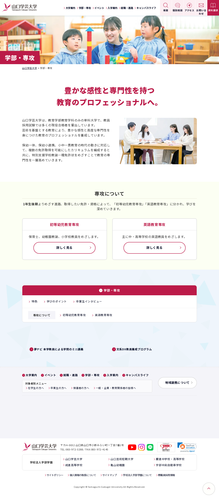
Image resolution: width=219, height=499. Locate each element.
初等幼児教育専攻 (74, 315)
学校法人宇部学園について (137, 481)
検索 (165, 10)
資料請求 (213, 10)
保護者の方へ (81, 394)
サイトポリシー (55, 481)
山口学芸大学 (29, 68)
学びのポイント (57, 301)
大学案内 (70, 8)
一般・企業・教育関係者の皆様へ (116, 394)
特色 (34, 301)
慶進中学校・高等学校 (170, 466)
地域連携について (177, 389)
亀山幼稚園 (117, 471)
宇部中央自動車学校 (169, 471)
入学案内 (112, 8)
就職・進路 (127, 8)
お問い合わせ (201, 12)
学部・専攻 (85, 8)
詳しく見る (64, 247)
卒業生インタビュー (89, 301)
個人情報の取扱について (83, 481)
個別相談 (177, 10)
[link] (187, 454)
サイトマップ (109, 481)
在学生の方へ (36, 394)
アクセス (189, 10)
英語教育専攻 (103, 315)
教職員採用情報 (166, 481)
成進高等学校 (74, 471)
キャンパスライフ (146, 8)
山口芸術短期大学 (121, 466)
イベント (99, 8)
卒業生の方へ (58, 394)
